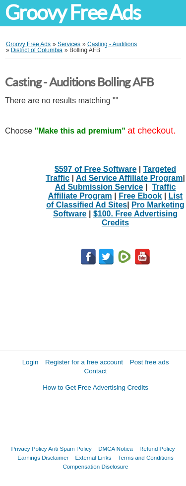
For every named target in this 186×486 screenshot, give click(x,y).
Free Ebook (140, 196)
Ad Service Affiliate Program (129, 178)
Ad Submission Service (99, 187)
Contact (95, 371)
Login (30, 362)
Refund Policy (157, 448)
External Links (93, 457)
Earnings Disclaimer (42, 457)
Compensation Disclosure (95, 466)
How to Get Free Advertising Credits (95, 387)
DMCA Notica (115, 448)
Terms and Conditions (146, 457)
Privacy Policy (29, 448)
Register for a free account (84, 362)
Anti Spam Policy (70, 448)
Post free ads (149, 362)
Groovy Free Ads (72, 12)
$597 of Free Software (95, 169)
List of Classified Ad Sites (114, 200)
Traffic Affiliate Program (112, 191)
